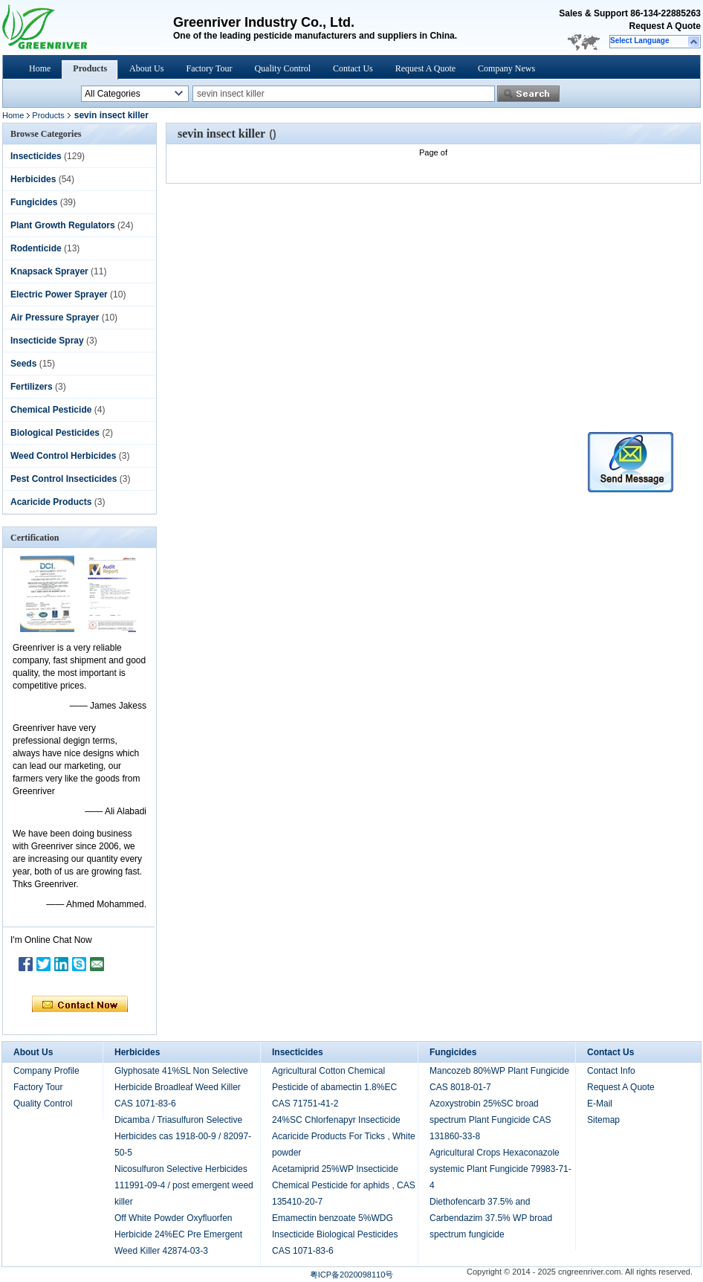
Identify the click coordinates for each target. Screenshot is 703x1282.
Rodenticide (36, 248)
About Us (146, 68)
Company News (506, 68)
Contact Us (353, 68)
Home (40, 68)
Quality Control (282, 68)
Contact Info (611, 1071)
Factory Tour (209, 68)
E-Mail (599, 1103)
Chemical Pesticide (50, 410)
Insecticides (36, 156)
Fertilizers (31, 386)
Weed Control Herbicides (63, 456)
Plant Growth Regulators (62, 225)
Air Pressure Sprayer (54, 317)
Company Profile (46, 1071)
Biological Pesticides (55, 433)
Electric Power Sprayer (59, 294)
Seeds (23, 363)
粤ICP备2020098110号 (352, 1274)
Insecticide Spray (47, 340)
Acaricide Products (50, 502)
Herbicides (33, 179)
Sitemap (603, 1120)
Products (90, 68)
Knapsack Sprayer (49, 271)
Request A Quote (665, 26)
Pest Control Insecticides (63, 479)
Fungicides (33, 202)
